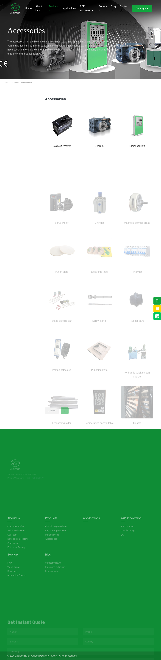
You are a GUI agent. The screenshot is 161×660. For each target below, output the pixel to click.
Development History (17, 555)
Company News (53, 575)
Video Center (13, 579)
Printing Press (20, 137)
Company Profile (15, 542)
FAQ (9, 575)
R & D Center (127, 542)
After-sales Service (16, 587)
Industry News (52, 583)
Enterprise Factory (16, 563)
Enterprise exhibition (55, 579)
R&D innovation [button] (85, 8)
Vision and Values (16, 546)
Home (28, 8)
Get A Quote (142, 8)
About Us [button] (38, 8)
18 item (52, 410)
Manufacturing (128, 546)
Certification (13, 559)
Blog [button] (113, 6)
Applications (69, 8)
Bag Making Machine (19, 124)
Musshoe (14, 8)
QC (122, 551)
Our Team (12, 551)
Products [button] (53, 6)
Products (15, 83)
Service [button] (103, 6)
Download (12, 583)
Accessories (26, 83)
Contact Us (124, 8)
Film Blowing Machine (20, 110)
